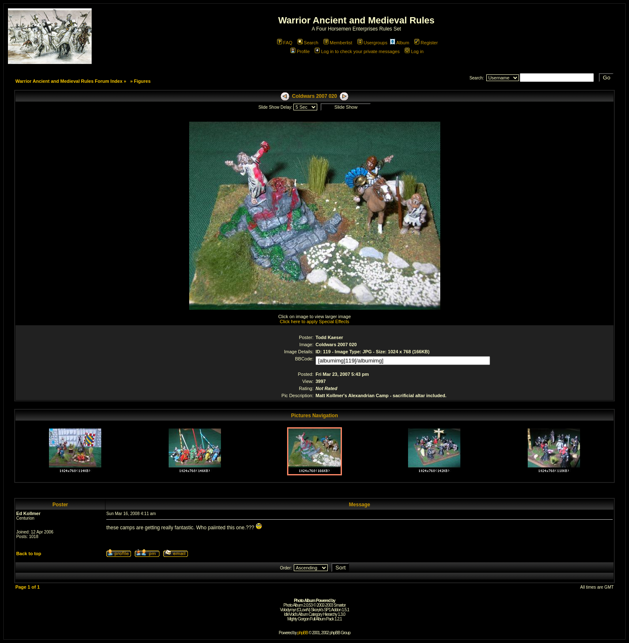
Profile (300, 51)
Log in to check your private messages (357, 51)
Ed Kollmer (28, 513)
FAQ (285, 42)
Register (426, 42)
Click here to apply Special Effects (314, 321)
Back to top (28, 553)
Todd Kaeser (329, 337)
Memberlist (337, 42)
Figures (142, 81)
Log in (414, 51)
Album (399, 42)
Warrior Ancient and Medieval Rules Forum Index (69, 81)
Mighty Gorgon (298, 619)
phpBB (303, 632)
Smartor (340, 605)
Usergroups (372, 42)
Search (308, 42)
